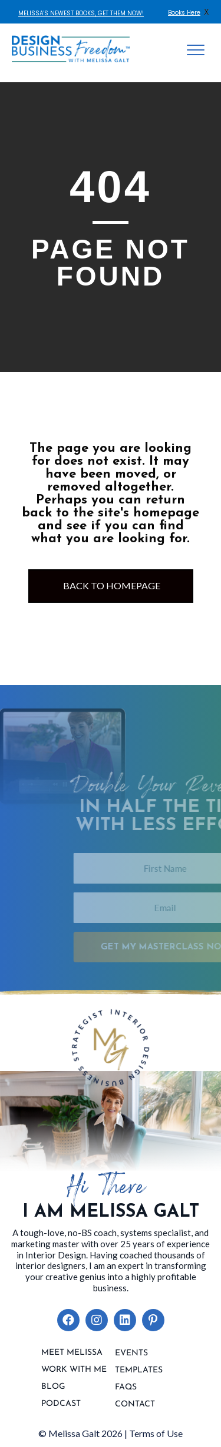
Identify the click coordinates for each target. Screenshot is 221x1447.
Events (131, 1353)
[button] (68, 1320)
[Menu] (195, 51)
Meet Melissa (72, 1353)
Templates (139, 1371)
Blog (53, 1387)
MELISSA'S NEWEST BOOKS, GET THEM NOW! (81, 13)
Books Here (184, 12)
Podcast (61, 1404)
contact (135, 1405)
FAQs (126, 1388)
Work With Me (74, 1370)
